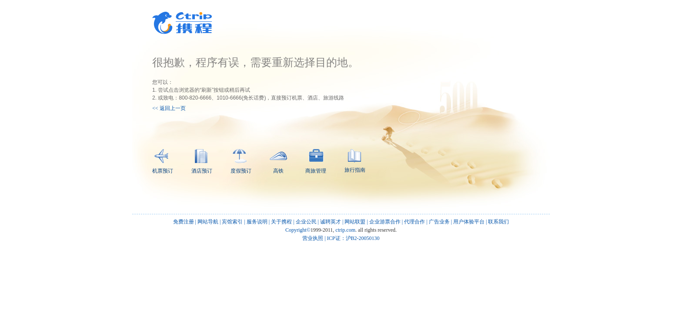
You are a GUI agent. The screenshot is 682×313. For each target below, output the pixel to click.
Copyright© (298, 230)
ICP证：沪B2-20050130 (353, 238)
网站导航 (207, 222)
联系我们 (498, 222)
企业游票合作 (385, 222)
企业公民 (306, 222)
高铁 (278, 163)
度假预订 (241, 161)
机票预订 (162, 161)
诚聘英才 (330, 222)
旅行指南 (354, 161)
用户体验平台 (469, 222)
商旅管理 (315, 161)
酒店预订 (201, 161)
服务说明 (257, 222)
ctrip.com (345, 230)
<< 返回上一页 (169, 108)
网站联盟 (354, 222)
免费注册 (183, 222)
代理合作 (414, 222)
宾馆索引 (232, 222)
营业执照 (312, 238)
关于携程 (281, 222)
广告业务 (439, 222)
